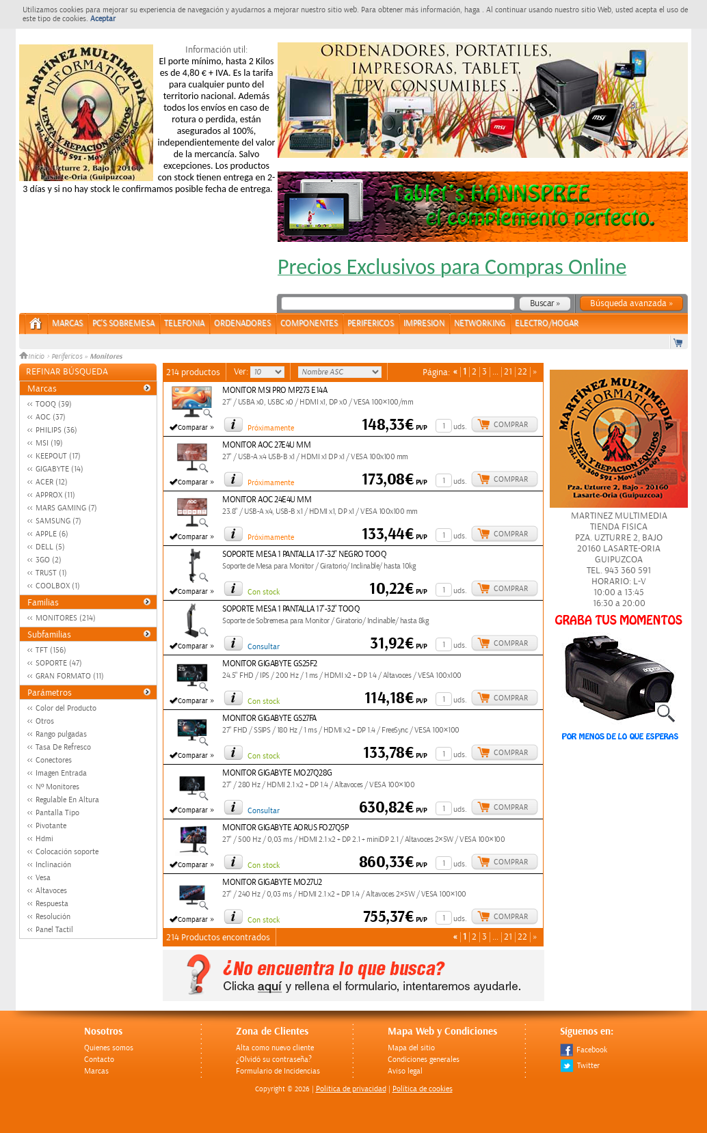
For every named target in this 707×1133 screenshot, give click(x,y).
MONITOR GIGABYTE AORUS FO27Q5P (285, 828)
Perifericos (66, 357)
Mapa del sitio (411, 1047)
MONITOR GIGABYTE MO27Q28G (277, 773)
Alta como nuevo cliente (275, 1047)
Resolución (53, 916)
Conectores (54, 760)
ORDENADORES (242, 323)
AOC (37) (51, 417)
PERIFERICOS (370, 323)
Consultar (264, 646)
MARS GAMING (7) (66, 508)
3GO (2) (49, 560)
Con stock (264, 592)
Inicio (32, 357)
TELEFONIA (184, 323)
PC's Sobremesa (123, 323)
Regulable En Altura (67, 799)
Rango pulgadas (61, 734)
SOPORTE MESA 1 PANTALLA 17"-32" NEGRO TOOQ (304, 554)
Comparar (193, 428)
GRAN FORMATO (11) (70, 676)
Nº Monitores (57, 786)
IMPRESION (423, 323)
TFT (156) (51, 650)
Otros (45, 721)
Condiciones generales (423, 1059)
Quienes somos (108, 1047)
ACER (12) (52, 482)
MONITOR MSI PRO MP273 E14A (274, 390)
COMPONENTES (309, 323)
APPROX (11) (55, 495)
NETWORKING (479, 323)
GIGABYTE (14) (59, 469)
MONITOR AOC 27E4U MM (266, 445)
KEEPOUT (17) (58, 456)
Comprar (511, 424)
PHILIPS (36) (56, 430)
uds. (460, 426)
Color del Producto (66, 708)
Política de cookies (422, 1088)
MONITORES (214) (66, 618)
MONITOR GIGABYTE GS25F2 (269, 664)
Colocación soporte (67, 851)
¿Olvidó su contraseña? (274, 1059)
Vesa (43, 877)
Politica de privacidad (351, 1088)
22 (522, 372)
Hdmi (44, 838)
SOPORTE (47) (59, 663)
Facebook (583, 1050)
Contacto (99, 1059)
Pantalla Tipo (57, 812)
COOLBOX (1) (58, 586)
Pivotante (51, 825)
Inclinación (53, 864)
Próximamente (271, 428)
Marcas (67, 323)
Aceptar (103, 18)
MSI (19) (49, 443)
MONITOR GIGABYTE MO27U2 (272, 882)
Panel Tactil (54, 929)
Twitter (580, 1065)
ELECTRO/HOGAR (546, 323)
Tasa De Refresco (63, 747)
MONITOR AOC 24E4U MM (266, 500)
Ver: (242, 371)
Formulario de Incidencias (278, 1071)
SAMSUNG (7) (58, 521)
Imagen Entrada (61, 773)
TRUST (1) (51, 573)
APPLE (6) (52, 534)
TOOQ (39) (54, 404)
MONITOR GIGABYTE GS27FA (269, 718)
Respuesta (52, 903)
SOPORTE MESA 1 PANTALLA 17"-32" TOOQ (291, 609)
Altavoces (51, 890)
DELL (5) (50, 547)
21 (508, 372)
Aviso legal (405, 1071)
